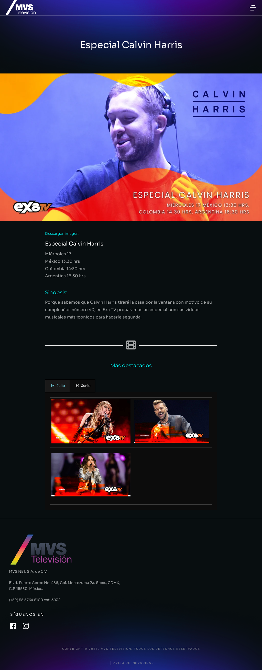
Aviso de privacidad (133, 663)
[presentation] (57, 385)
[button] (253, 7)
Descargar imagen (62, 233)
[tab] (57, 385)
